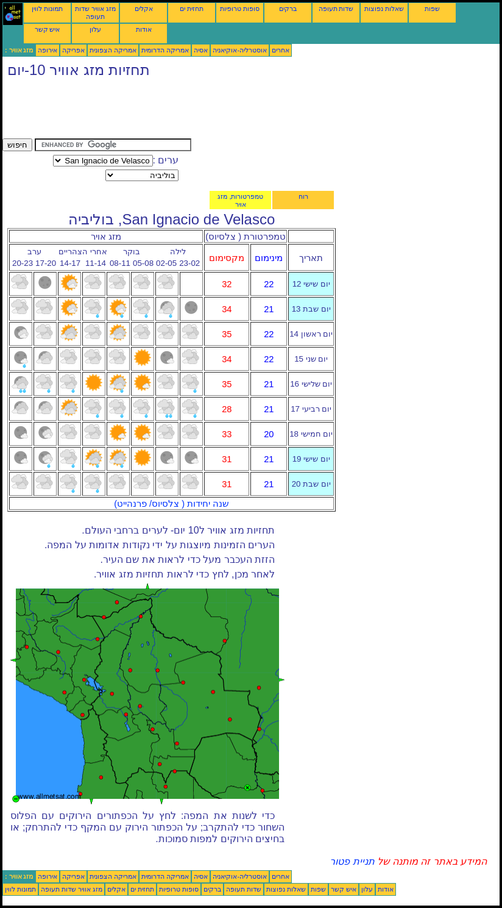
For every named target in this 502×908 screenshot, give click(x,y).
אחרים (280, 50)
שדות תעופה (336, 8)
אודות (144, 29)
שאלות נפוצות (384, 8)
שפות (432, 8)
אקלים (144, 8)
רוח (303, 196)
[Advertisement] (224, 111)
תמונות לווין (47, 8)
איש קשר (47, 29)
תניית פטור (352, 861)
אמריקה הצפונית (113, 50)
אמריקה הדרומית (165, 50)
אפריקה (73, 50)
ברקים (288, 8)
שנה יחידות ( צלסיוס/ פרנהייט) (171, 504)
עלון (95, 29)
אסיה (201, 50)
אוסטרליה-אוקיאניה (240, 50)
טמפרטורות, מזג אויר (240, 200)
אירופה (47, 50)
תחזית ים (191, 8)
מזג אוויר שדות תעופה (95, 12)
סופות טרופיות (240, 8)
